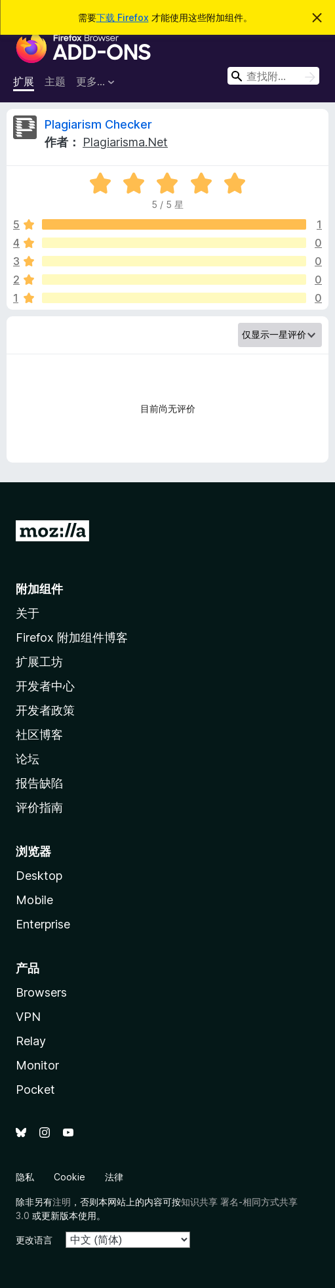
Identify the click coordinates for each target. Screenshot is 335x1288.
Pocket (35, 1089)
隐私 (25, 1176)
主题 (55, 81)
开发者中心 (45, 686)
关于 (27, 613)
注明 (61, 1201)
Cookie (69, 1176)
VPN (28, 1017)
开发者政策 (45, 710)
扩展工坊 (39, 662)
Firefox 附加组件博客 (72, 637)
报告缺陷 (39, 783)
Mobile (34, 900)
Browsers (41, 992)
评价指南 (39, 807)
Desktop (39, 876)
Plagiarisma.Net (125, 142)
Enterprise (43, 924)
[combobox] (273, 76)
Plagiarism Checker (98, 124)
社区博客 (39, 734)
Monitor (37, 1065)
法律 (114, 1176)
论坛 (27, 759)
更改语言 (34, 1239)
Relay (31, 1041)
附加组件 (39, 589)
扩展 (23, 81)
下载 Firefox (122, 17)
